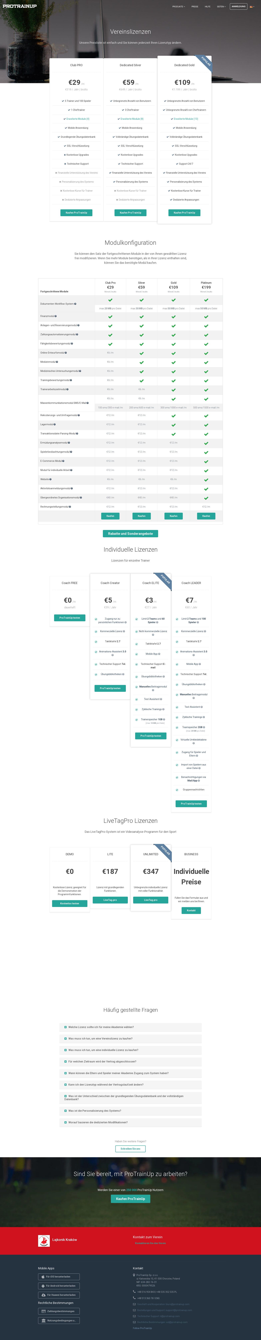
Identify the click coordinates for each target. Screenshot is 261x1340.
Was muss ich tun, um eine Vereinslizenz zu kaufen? (98, 1038)
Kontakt (191, 910)
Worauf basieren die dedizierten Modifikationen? (96, 1122)
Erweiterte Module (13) (186, 119)
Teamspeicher (193, 727)
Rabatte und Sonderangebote (130, 534)
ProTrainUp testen (69, 617)
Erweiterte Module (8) (132, 119)
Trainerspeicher (153, 719)
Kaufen (110, 516)
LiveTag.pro (110, 900)
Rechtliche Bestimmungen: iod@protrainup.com (162, 1322)
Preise (195, 6)
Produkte (178, 6)
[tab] (130, 1027)
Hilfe (207, 6)
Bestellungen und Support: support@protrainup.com (164, 1310)
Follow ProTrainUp (142, 1328)
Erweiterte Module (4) (78, 119)
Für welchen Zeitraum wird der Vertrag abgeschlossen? (100, 1061)
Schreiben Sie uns (130, 1148)
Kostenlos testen (69, 903)
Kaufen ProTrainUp (76, 212)
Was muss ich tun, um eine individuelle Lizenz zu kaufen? (101, 1050)
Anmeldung (239, 6)
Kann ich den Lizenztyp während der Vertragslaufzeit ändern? (103, 1084)
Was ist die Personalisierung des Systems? (92, 1110)
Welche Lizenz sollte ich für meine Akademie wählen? (99, 1027)
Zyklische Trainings (153, 709)
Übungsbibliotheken (112, 674)
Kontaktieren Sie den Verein (150, 1243)
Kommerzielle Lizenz (112, 631)
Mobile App (153, 654)
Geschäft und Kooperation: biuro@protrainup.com (163, 1304)
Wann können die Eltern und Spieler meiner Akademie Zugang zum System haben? (116, 1073)
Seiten (221, 6)
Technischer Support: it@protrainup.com (158, 1316)
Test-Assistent (153, 699)
